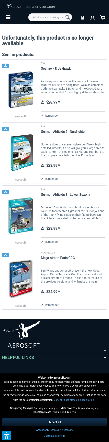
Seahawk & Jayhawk (56, 68)
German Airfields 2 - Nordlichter (63, 132)
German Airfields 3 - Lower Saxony (65, 195)
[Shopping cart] (102, 17)
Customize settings (54, 435)
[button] (6, 435)
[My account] (93, 17)
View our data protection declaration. (74, 400)
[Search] (67, 17)
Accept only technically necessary (54, 430)
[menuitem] (7, 17)
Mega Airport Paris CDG (58, 258)
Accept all (54, 422)
